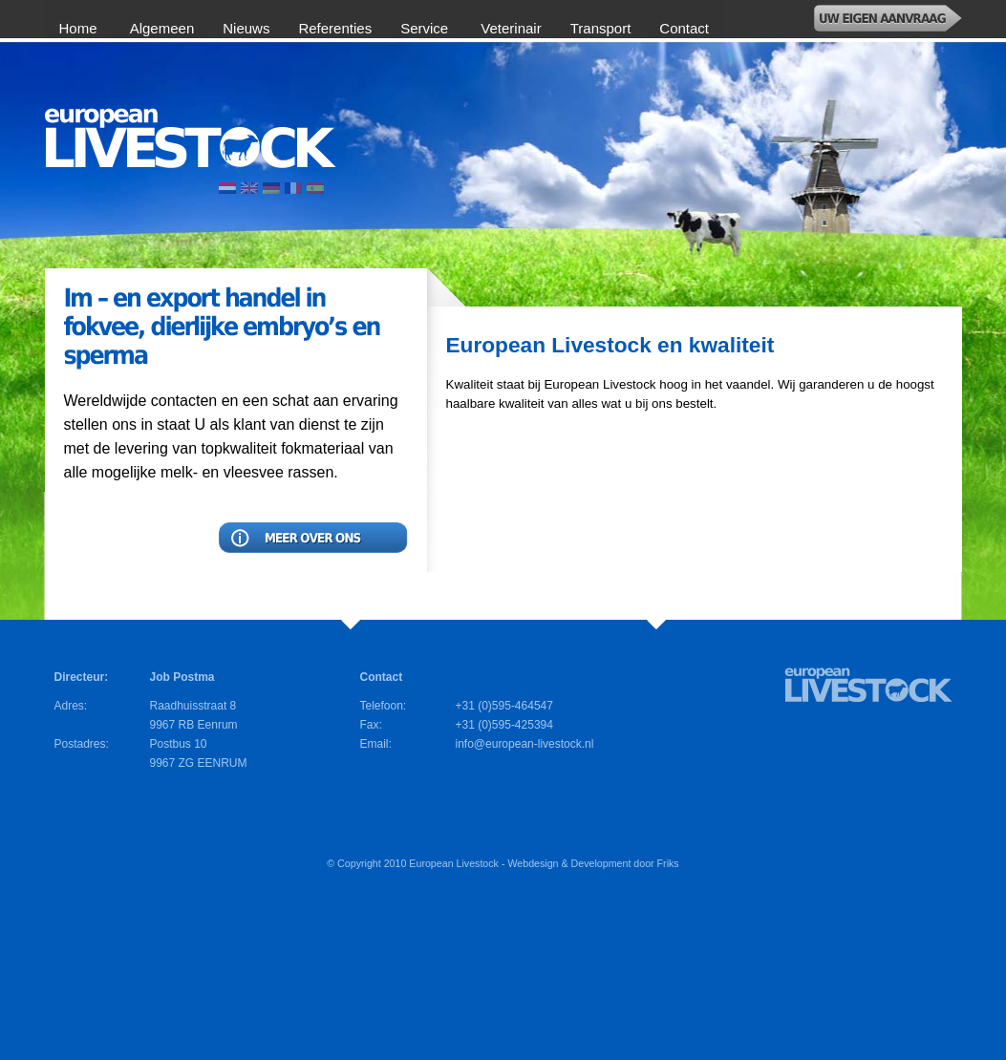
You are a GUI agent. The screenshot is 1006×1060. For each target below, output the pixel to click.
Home (80, 28)
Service (426, 28)
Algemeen (162, 28)
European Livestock (454, 863)
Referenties (335, 28)
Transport (600, 28)
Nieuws (246, 28)
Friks (668, 863)
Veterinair (511, 28)
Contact (684, 28)
